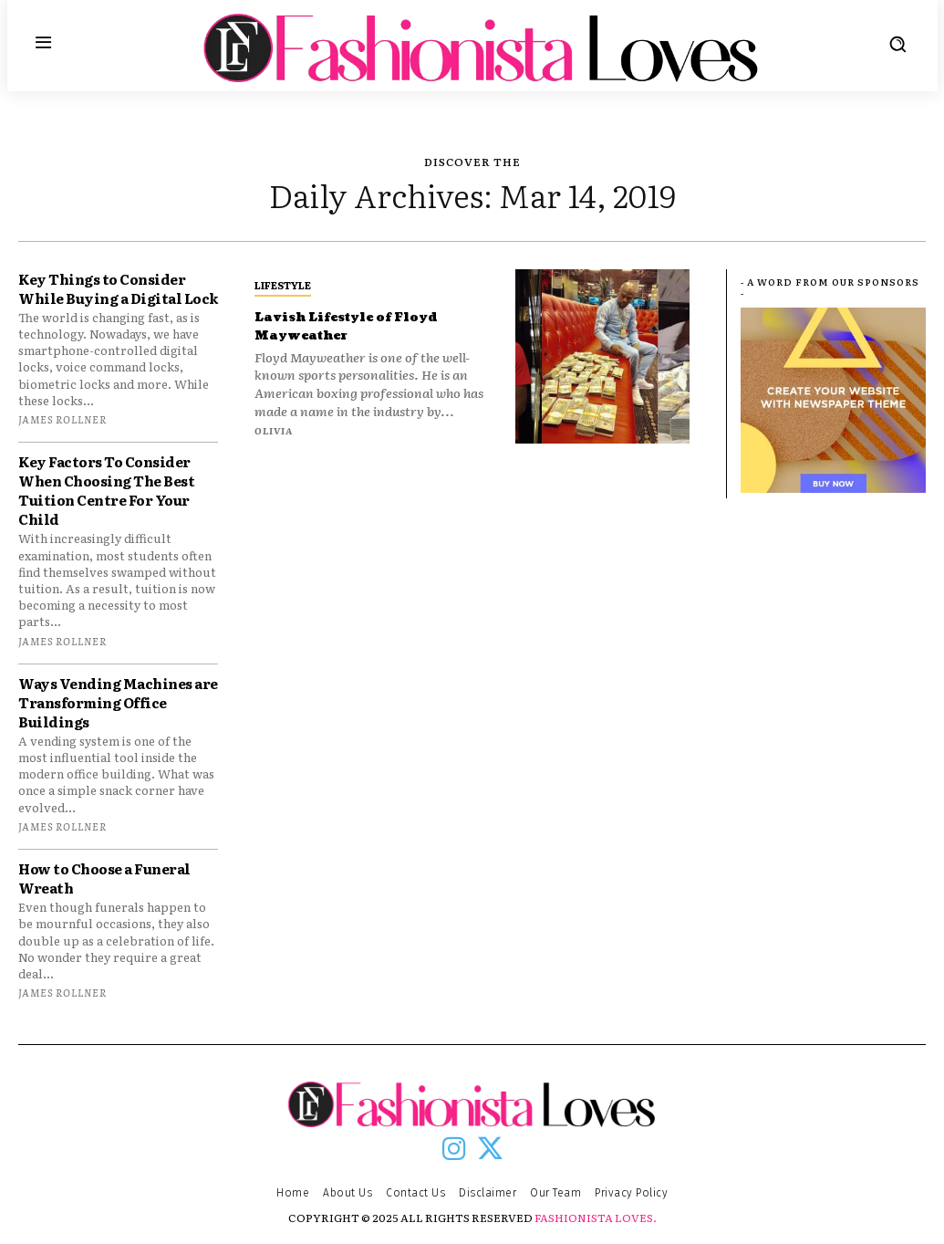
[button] (897, 44)
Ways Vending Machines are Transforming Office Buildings (118, 702)
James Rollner (62, 419)
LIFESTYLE (282, 284)
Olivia (273, 430)
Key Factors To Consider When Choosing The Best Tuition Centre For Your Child (106, 490)
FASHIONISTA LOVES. (595, 1217)
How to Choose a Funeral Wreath (104, 878)
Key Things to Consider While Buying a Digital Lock (118, 288)
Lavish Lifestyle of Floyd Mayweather (365, 325)
